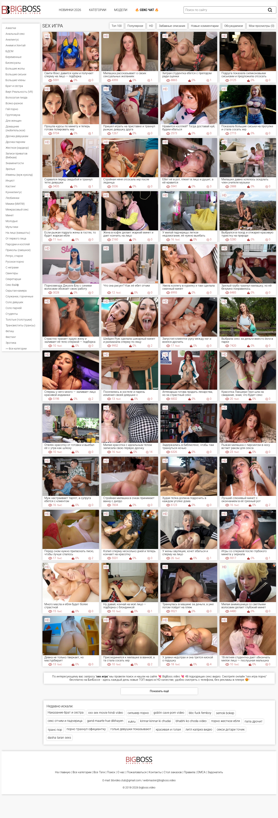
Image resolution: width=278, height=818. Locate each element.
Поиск (111, 772)
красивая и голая (168, 729)
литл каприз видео (199, 729)
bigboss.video (147, 787)
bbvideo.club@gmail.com (126, 780)
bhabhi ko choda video (191, 721)
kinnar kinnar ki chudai (155, 721)
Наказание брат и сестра (66, 712)
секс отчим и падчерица (65, 721)
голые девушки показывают (130, 729)
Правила (189, 772)
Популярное (135, 26)
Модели (120, 10)
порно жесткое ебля (225, 721)
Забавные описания (172, 26)
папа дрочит (254, 721)
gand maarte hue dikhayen (105, 721)
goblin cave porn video (168, 712)
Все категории (82, 772)
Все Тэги (99, 772)
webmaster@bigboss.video (159, 780)
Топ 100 (117, 26)
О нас (121, 772)
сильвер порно (138, 713)
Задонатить (215, 772)
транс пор (55, 729)
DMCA (201, 772)
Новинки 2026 (70, 10)
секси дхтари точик (231, 729)
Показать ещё (159, 691)
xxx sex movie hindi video (105, 712)
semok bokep (225, 713)
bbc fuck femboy (200, 713)
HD (151, 26)
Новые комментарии (205, 26)
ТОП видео (146, 679)
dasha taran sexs (59, 737)
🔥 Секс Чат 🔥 (147, 10)
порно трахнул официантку (86, 729)
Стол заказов (173, 772)
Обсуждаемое (233, 26)
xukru (132, 721)
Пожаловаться (137, 772)
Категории (97, 10)
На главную (62, 772)
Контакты (155, 772)
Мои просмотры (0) (261, 26)
